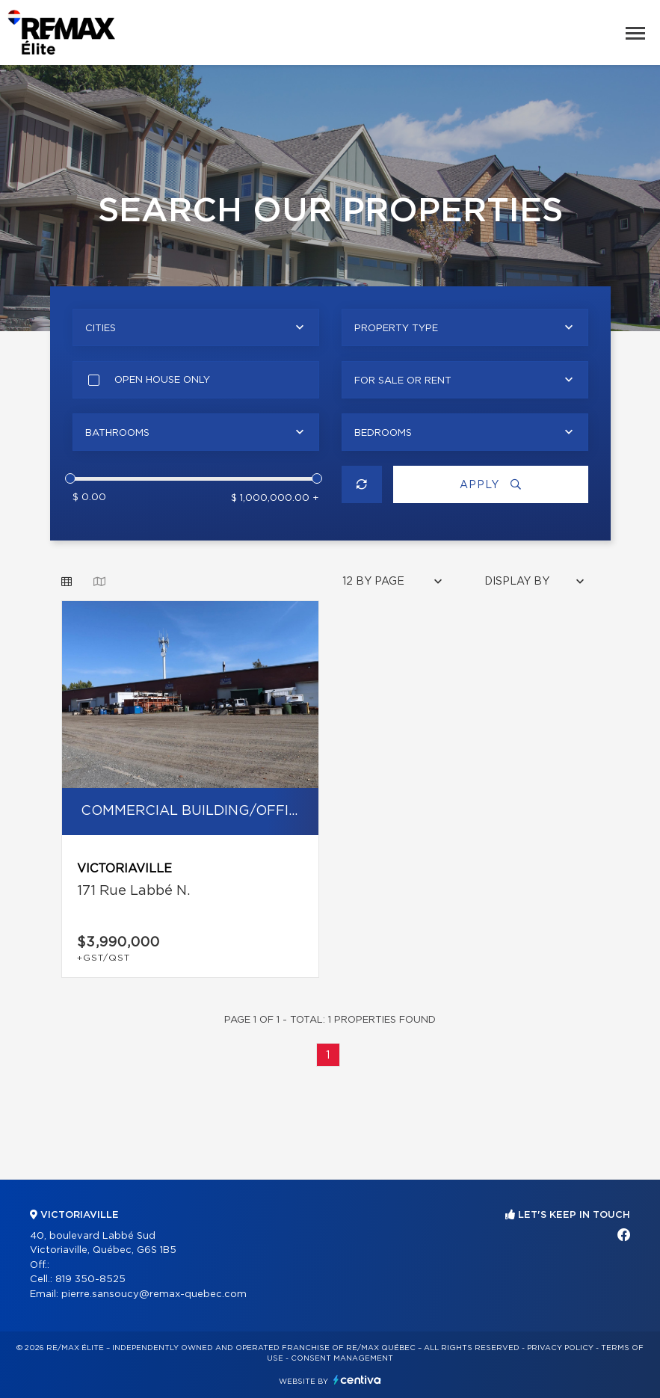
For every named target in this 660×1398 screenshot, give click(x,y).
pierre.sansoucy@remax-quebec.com (154, 1294)
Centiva (357, 1380)
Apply (490, 484)
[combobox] (196, 327)
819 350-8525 (90, 1279)
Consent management (342, 1358)
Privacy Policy (560, 1348)
